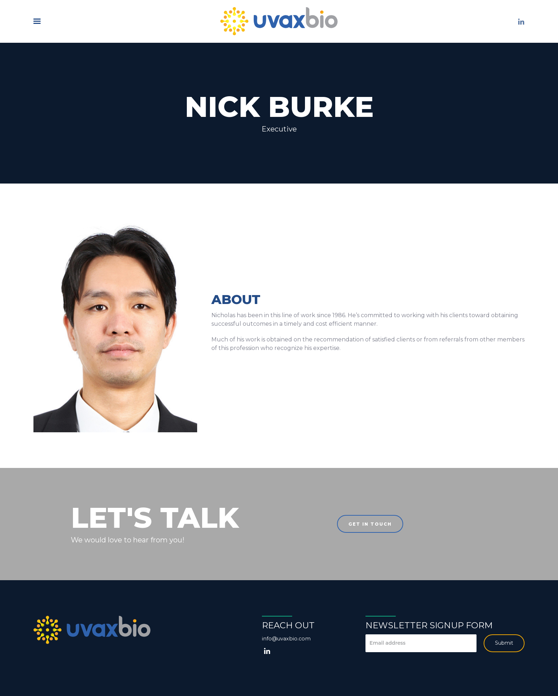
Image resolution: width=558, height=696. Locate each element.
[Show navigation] (38, 21)
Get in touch (370, 524)
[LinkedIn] (521, 21)
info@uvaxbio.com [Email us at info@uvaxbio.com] (286, 638)
